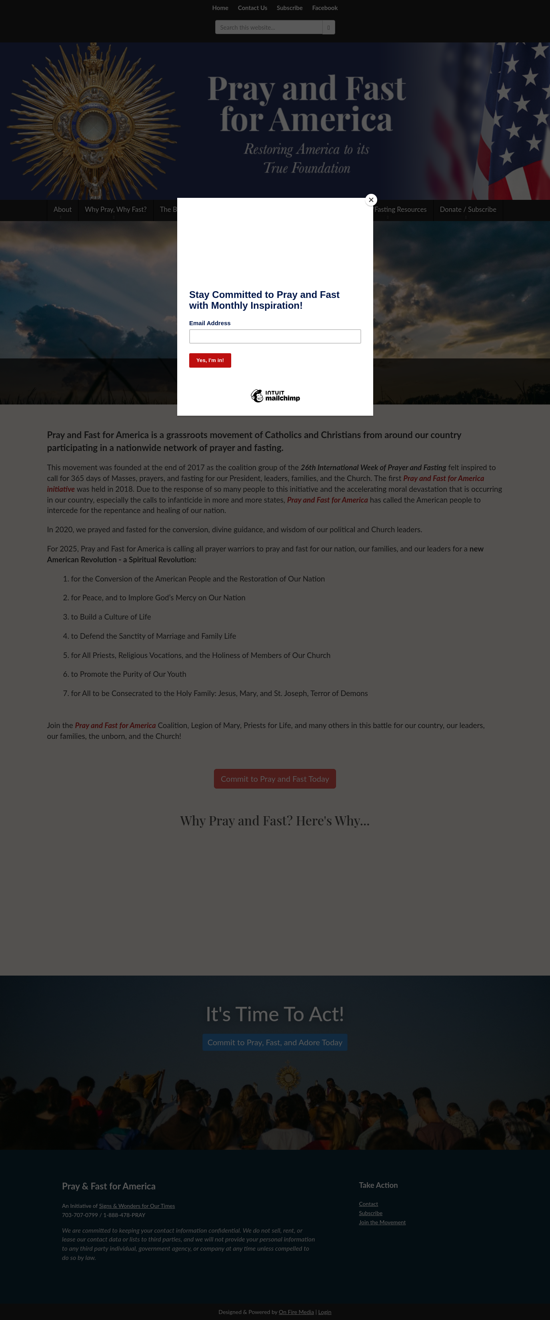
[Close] (371, 200)
